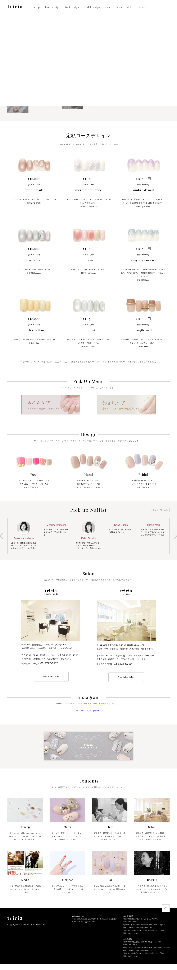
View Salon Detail (51, 676)
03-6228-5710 (123, 663)
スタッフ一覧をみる (159, 510)
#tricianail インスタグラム (88, 710)
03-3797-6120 (49, 663)
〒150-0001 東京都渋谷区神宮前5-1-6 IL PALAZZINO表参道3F (94, 919)
